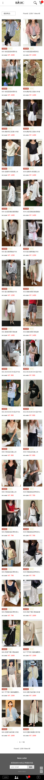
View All (37, 13)
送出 (30, 767)
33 (24, 742)
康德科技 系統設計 (22, 771)
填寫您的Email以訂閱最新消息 (22, 763)
